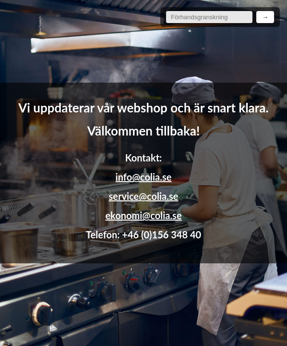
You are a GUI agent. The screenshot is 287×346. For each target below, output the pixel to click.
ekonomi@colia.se (143, 215)
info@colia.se (144, 177)
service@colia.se (144, 196)
